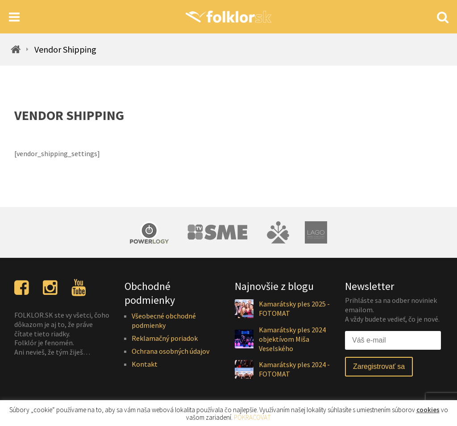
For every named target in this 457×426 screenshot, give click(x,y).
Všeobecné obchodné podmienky (164, 320)
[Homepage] (228, 16)
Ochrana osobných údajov (170, 351)
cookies (428, 409)
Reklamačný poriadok (165, 338)
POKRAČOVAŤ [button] (252, 417)
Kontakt (145, 364)
